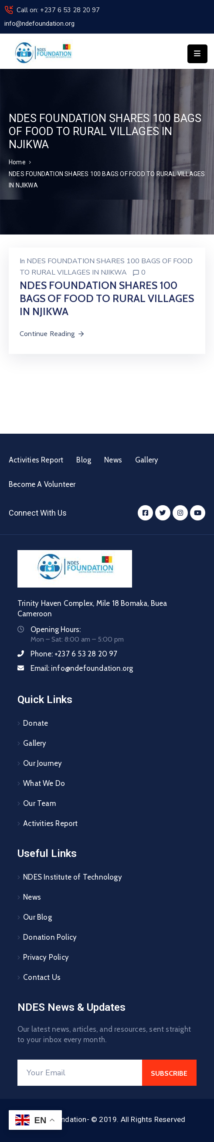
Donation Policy (50, 937)
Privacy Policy (46, 957)
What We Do (44, 783)
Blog (83, 459)
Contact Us (42, 977)
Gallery (146, 459)
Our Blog (37, 917)
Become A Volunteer (42, 484)
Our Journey (42, 763)
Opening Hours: (56, 629)
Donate (35, 723)
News (113, 459)
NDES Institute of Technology (72, 877)
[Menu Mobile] (197, 53)
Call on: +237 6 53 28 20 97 (58, 10)
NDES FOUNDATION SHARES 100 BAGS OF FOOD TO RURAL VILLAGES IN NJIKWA (107, 298)
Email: (82, 668)
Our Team (39, 803)
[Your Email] (79, 1073)
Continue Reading (52, 334)
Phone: (74, 653)
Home (17, 162)
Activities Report (36, 459)
